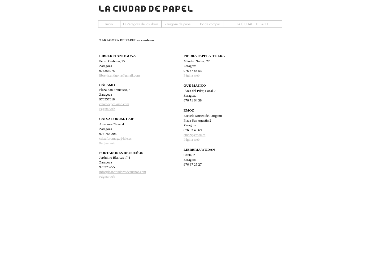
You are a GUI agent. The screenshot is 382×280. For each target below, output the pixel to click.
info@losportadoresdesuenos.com (122, 172)
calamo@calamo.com (114, 104)
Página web (107, 109)
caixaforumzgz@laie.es (115, 138)
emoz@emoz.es (194, 135)
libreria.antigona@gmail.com (119, 75)
